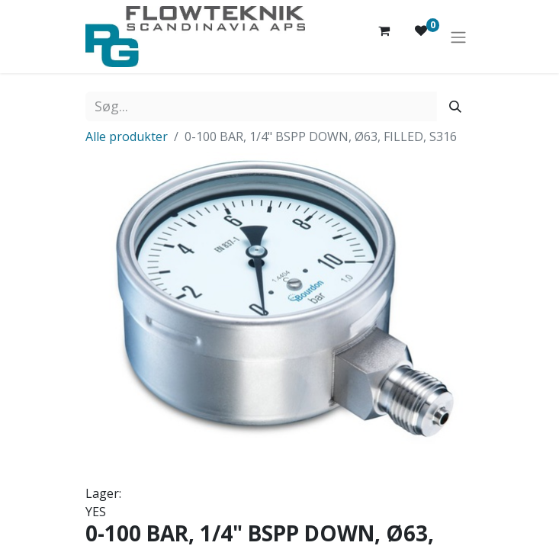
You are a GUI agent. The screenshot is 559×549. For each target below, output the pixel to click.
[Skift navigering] (458, 36)
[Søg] (455, 106)
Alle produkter (126, 136)
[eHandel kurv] (384, 36)
